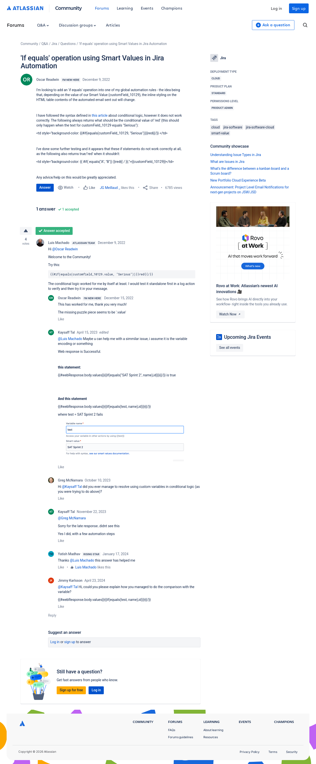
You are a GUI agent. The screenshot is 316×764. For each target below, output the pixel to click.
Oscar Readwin (47, 80)
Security (292, 752)
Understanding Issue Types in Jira (235, 155)
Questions (68, 44)
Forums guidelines (180, 737)
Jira (54, 44)
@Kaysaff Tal (72, 487)
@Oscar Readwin (65, 249)
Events (147, 8)
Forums (102, 8)
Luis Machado (58, 243)
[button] (129, 440)
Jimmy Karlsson (70, 580)
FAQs (171, 730)
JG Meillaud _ (110, 188)
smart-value (220, 133)
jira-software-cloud (260, 127)
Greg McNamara (70, 480)
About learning (213, 730)
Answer (45, 187)
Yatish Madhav (69, 554)
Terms (272, 752)
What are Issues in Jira (227, 162)
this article (99, 115)
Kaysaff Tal (66, 332)
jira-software (233, 127)
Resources (210, 737)
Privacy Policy (250, 752)
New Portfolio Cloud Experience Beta (238, 180)
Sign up (299, 8)
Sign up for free (71, 690)
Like (61, 319)
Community (68, 7)
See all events (229, 348)
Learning (125, 8)
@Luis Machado (70, 339)
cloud (215, 127)
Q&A (43, 25)
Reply (52, 615)
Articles (113, 25)
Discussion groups (77, 25)
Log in (276, 8)
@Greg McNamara (72, 518)
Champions (171, 8)
